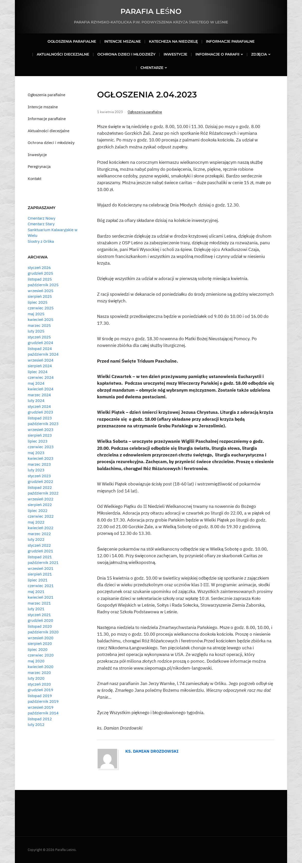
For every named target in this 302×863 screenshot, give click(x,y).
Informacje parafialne (230, 41)
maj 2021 (36, 591)
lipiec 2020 (38, 649)
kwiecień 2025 (40, 319)
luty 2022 (36, 539)
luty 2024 (36, 400)
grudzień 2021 (40, 551)
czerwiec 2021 (41, 585)
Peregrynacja (39, 166)
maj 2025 (36, 313)
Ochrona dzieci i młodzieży (126, 54)
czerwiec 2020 (41, 655)
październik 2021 (43, 562)
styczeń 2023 (39, 475)
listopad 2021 (40, 556)
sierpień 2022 (40, 504)
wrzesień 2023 (40, 429)
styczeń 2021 (39, 614)
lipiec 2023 (38, 441)
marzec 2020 (39, 672)
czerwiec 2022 (41, 516)
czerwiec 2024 (41, 377)
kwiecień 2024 (40, 388)
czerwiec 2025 (41, 307)
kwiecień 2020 (40, 666)
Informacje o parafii (217, 54)
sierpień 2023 (40, 435)
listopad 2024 (40, 348)
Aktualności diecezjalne (63, 54)
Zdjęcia (259, 54)
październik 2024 (43, 354)
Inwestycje (175, 54)
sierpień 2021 (40, 574)
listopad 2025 (40, 279)
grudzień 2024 (40, 342)
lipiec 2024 (38, 371)
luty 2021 (36, 608)
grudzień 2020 (40, 620)
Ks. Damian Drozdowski (151, 751)
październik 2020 (43, 632)
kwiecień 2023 (40, 458)
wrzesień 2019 (40, 707)
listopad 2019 (40, 695)
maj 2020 (36, 661)
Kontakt (34, 178)
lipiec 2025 (38, 302)
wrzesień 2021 (40, 568)
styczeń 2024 (39, 406)
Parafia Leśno (151, 11)
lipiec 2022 (38, 510)
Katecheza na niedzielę (173, 41)
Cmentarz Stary (41, 223)
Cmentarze (151, 67)
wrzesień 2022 (40, 499)
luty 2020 (36, 678)
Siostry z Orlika (41, 241)
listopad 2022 (40, 487)
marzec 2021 (39, 603)
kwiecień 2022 (40, 527)
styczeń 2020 (39, 684)
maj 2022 (36, 522)
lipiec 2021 (38, 580)
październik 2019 (43, 701)
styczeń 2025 (39, 337)
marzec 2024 (39, 394)
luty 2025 (36, 331)
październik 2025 (43, 284)
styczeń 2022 (39, 545)
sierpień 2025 (40, 296)
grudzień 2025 (40, 273)
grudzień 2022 (40, 481)
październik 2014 (43, 713)
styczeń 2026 (39, 267)
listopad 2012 (40, 718)
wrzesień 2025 (40, 290)
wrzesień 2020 (40, 637)
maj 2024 (36, 383)
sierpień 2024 (40, 365)
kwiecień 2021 (40, 597)
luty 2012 (36, 724)
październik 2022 (43, 493)
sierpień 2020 (40, 643)
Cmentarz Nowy (41, 218)
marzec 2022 (39, 533)
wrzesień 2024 (40, 360)
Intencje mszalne (122, 41)
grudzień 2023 (40, 412)
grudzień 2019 (40, 689)
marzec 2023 (39, 464)
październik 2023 (43, 423)
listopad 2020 (40, 626)
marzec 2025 (39, 325)
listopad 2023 (40, 418)
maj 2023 (36, 452)
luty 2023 (36, 470)
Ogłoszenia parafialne (72, 41)
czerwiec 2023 (41, 446)
